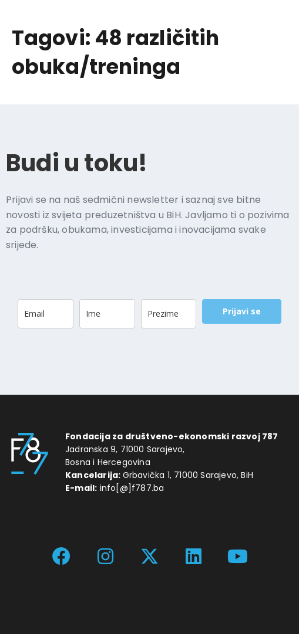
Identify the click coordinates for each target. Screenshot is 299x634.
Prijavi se (242, 311)
